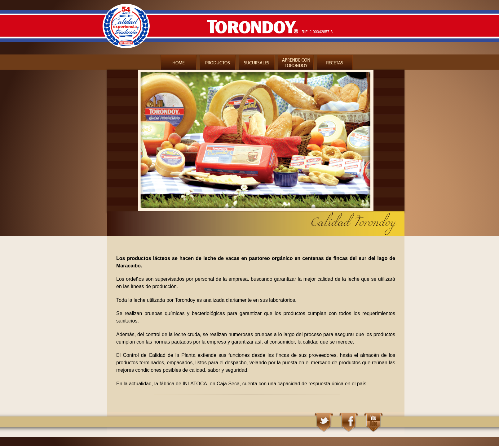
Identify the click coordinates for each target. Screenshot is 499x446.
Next (405, 143)
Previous (106, 143)
